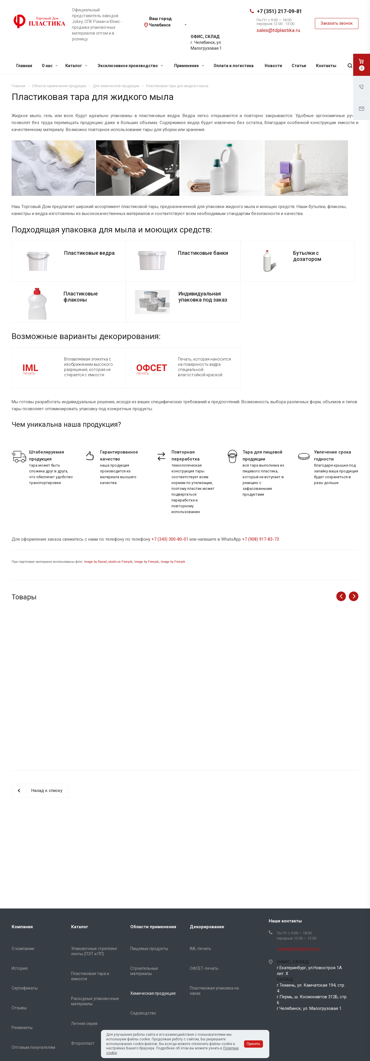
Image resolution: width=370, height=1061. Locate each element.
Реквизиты (22, 1027)
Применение (189, 65)
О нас (50, 65)
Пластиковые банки (203, 253)
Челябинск (160, 25)
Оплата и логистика (234, 65)
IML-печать (200, 948)
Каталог (76, 65)
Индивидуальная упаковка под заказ (202, 297)
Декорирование (207, 926)
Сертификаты (25, 988)
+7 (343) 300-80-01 (169, 539)
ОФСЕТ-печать (204, 968)
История (20, 968)
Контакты (326, 65)
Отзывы (19, 1008)
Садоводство (143, 1013)
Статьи (299, 65)
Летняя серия (84, 1023)
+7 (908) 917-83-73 (260, 539)
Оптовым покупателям (33, 1047)
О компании (23, 948)
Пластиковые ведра (89, 253)
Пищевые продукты (149, 948)
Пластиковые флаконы (81, 297)
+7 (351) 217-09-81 (279, 11)
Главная (24, 65)
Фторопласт (82, 1043)
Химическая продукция (153, 993)
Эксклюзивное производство (130, 65)
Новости (273, 65)
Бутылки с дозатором (307, 256)
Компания (22, 926)
